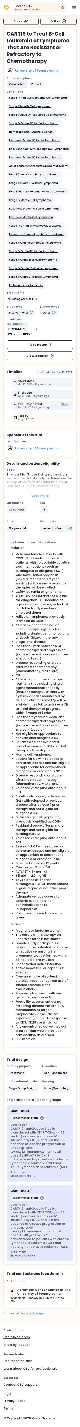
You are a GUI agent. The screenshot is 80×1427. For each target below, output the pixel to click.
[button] (38, 97)
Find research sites (17, 1361)
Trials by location (16, 1345)
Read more (40, 496)
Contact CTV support (20, 1384)
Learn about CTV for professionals (30, 1368)
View (66, 404)
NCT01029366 (17, 324)
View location (40, 356)
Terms (8, 1408)
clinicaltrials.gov (34, 1313)
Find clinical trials (16, 1337)
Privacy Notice (14, 1401)
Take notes (40, 345)
